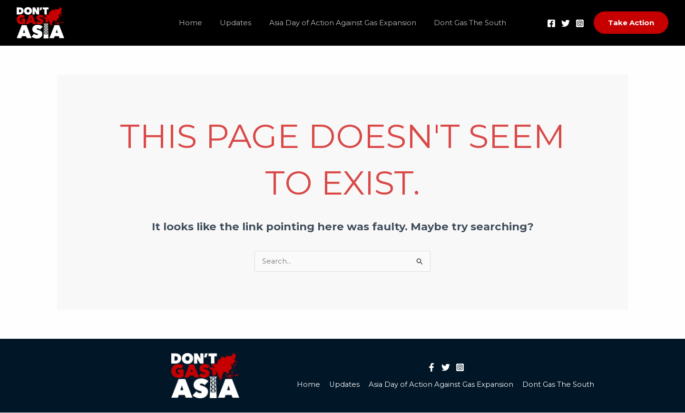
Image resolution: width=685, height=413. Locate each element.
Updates (237, 22)
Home (195, 22)
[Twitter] (565, 23)
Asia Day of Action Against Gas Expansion (340, 22)
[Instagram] (580, 23)
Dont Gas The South (465, 22)
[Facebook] (551, 23)
